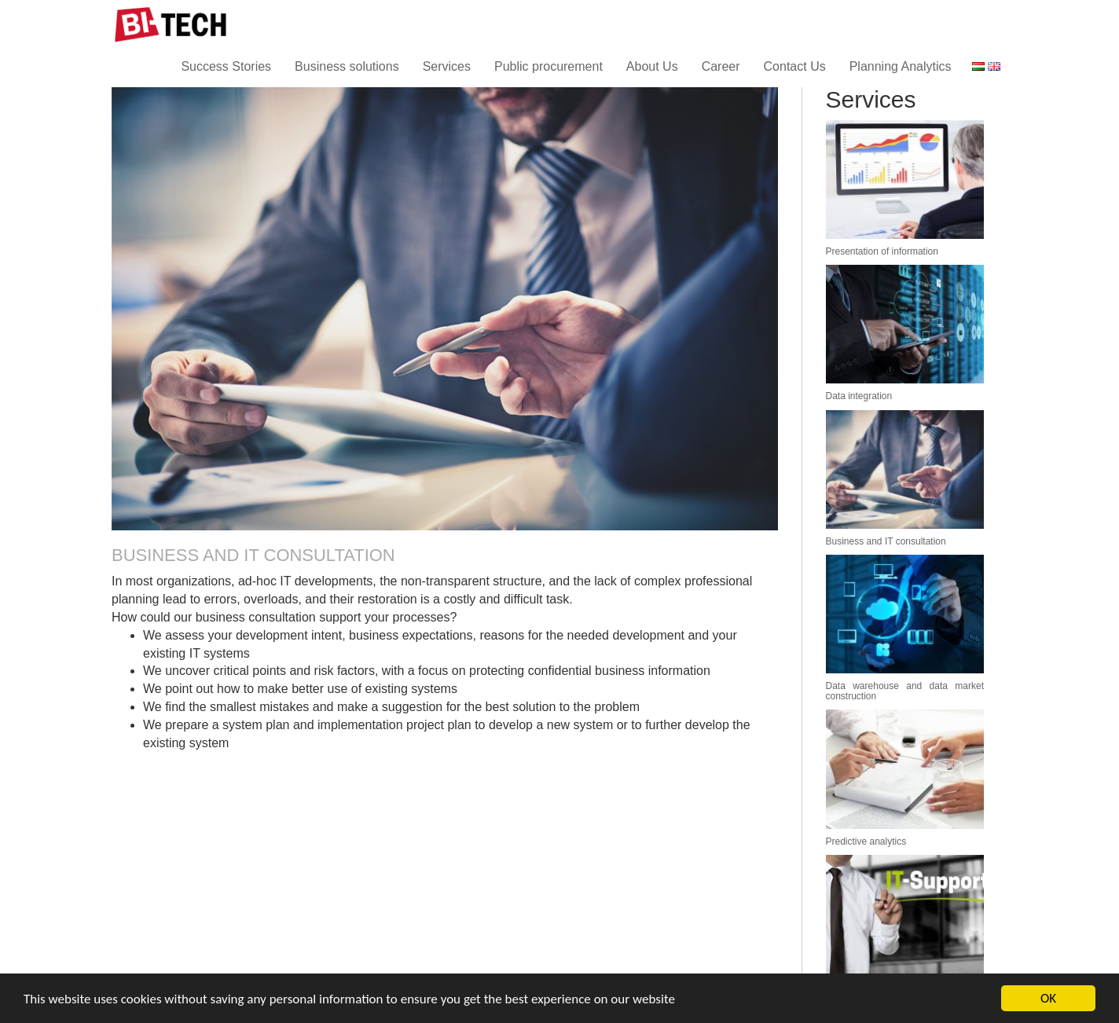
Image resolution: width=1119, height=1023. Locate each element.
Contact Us (795, 66)
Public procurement (548, 66)
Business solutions (347, 66)
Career (721, 66)
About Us (652, 66)
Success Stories (226, 66)
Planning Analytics (900, 66)
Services (447, 66)
